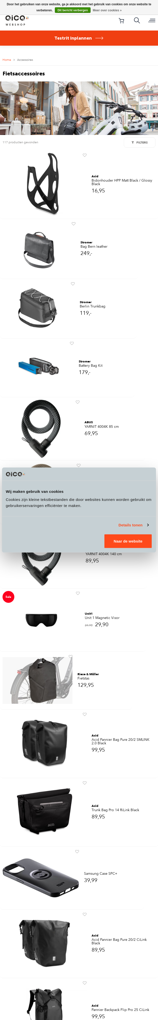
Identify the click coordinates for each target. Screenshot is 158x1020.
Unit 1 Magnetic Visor (102, 618)
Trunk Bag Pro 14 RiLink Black (115, 810)
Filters (140, 142)
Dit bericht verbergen (73, 10)
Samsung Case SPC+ (100, 873)
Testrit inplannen (79, 38)
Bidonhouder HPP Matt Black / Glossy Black (122, 182)
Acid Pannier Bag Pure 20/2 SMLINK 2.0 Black (120, 741)
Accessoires (25, 60)
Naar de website (128, 541)
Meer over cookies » (107, 10)
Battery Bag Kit (90, 365)
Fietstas (83, 678)
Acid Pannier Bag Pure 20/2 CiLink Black (119, 941)
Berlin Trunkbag (92, 306)
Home (7, 60)
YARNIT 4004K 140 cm (104, 554)
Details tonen (130, 525)
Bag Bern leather (94, 246)
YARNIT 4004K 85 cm (102, 427)
